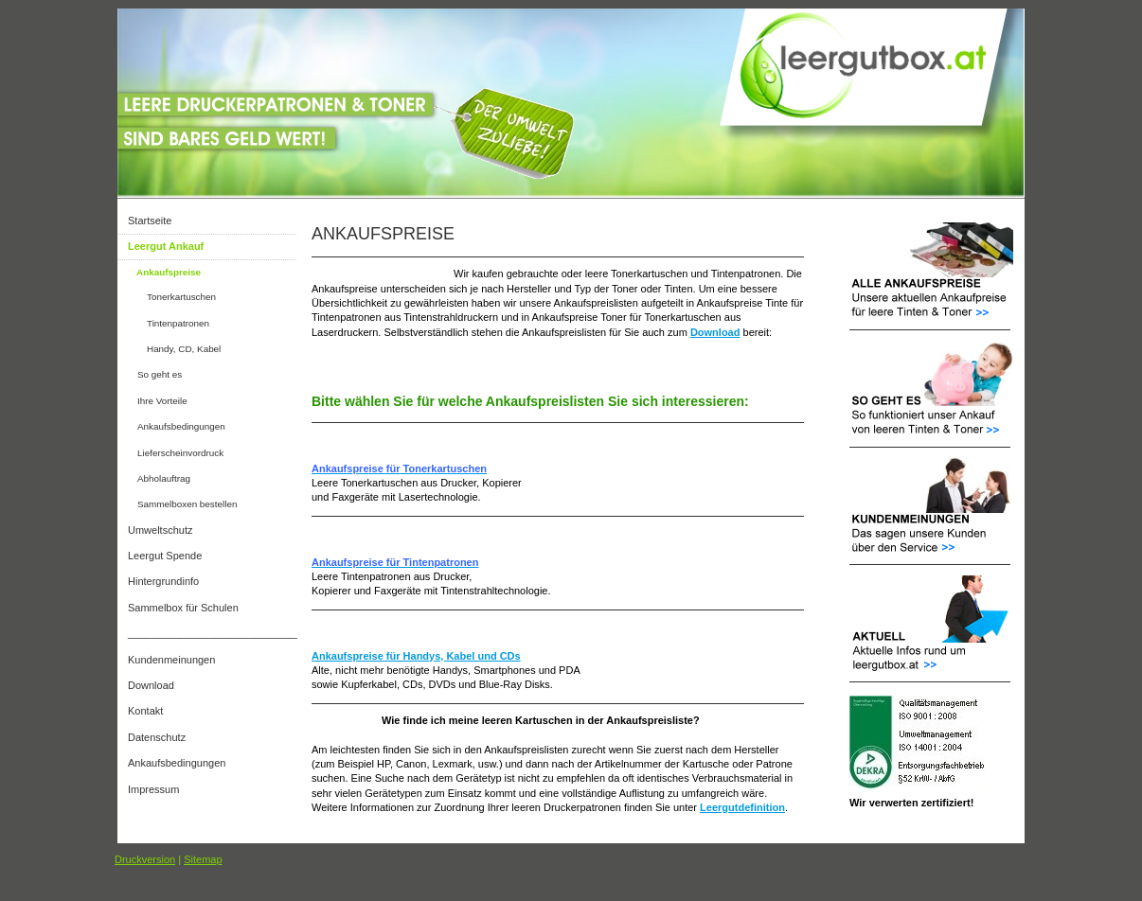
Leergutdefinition (742, 807)
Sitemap (203, 859)
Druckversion (145, 859)
